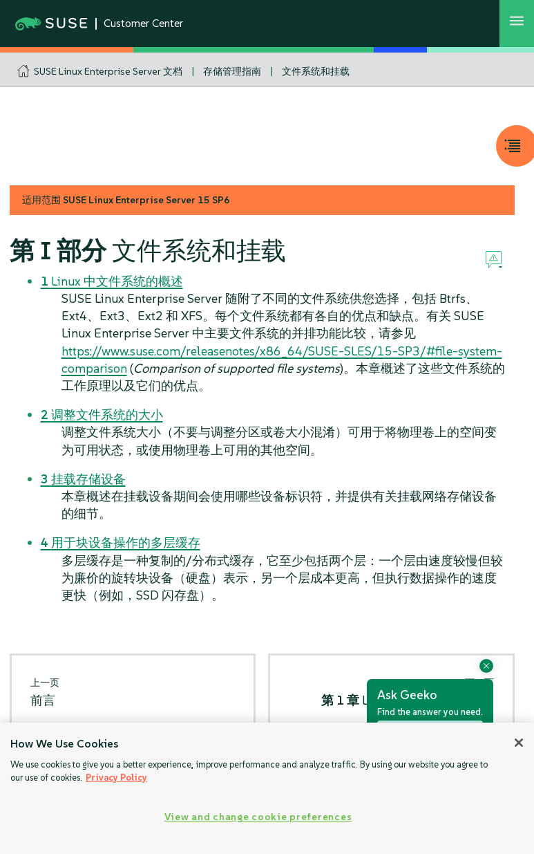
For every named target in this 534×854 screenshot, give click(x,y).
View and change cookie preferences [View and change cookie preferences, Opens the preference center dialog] (258, 816)
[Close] (519, 742)
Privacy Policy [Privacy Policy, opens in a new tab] (116, 777)
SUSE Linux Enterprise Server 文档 (108, 71)
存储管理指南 (232, 71)
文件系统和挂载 (316, 71)
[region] (267, 788)
